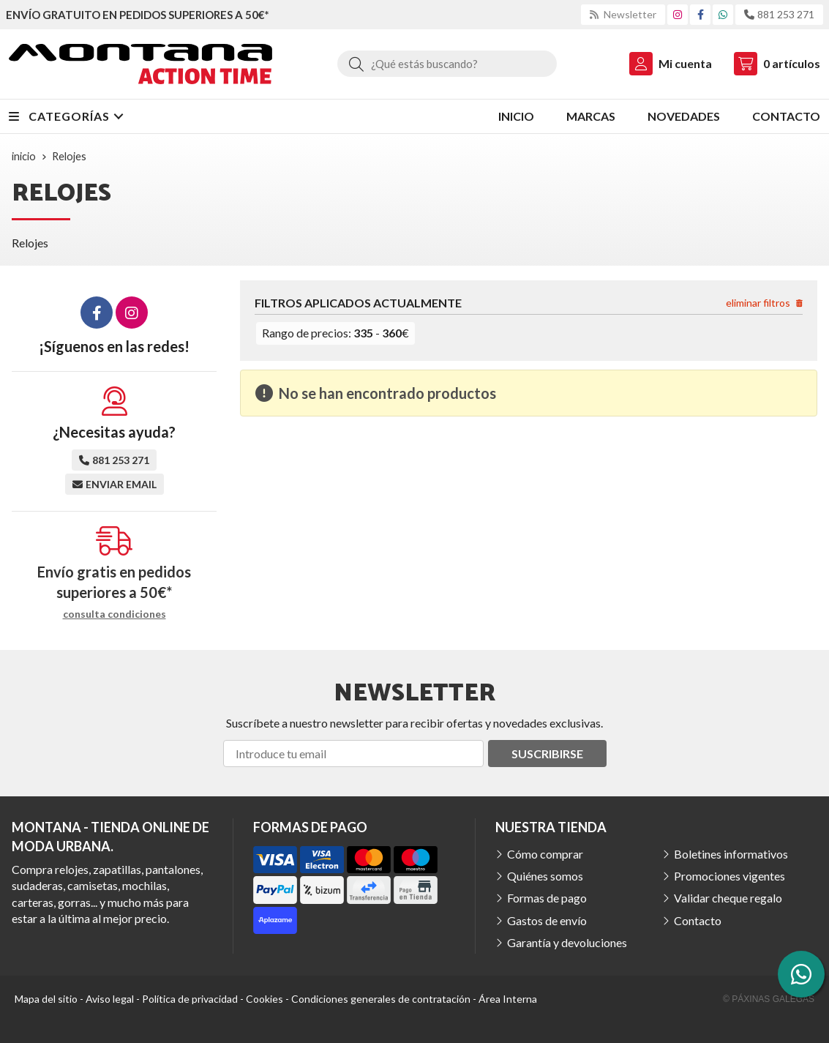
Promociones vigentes (729, 876)
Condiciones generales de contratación (380, 998)
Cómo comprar (545, 854)
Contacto (697, 920)
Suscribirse (547, 753)
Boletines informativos (731, 854)
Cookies (264, 998)
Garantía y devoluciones (567, 942)
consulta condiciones (114, 614)
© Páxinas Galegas (768, 999)
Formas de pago (547, 898)
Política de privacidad (190, 998)
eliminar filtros (764, 302)
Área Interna (508, 998)
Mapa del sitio (46, 998)
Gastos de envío (547, 920)
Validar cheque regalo (728, 898)
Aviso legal (110, 998)
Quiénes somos (545, 876)
